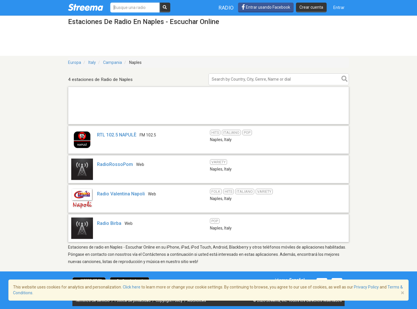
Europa (74, 62)
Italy (92, 62)
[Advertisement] (208, 124)
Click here (131, 287)
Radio (226, 8)
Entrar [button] (339, 7)
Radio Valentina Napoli (121, 194)
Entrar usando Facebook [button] (266, 7)
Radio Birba (109, 223)
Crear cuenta (311, 7)
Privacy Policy (366, 287)
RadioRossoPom (115, 164)
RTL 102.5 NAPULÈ (116, 135)
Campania (112, 62)
